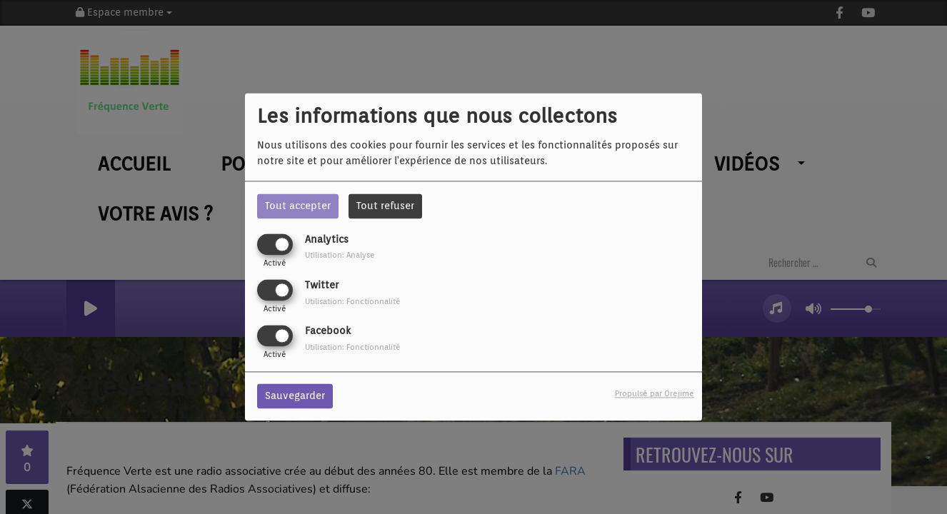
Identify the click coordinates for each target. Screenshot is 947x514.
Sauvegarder (295, 396)
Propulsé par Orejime (654, 394)
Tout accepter (298, 205)
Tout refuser (385, 205)
